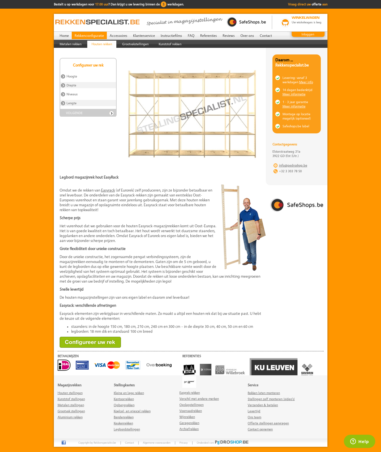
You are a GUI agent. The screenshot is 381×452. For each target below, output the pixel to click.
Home (64, 35)
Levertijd (254, 411)
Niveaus (72, 94)
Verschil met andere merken (199, 398)
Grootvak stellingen (71, 411)
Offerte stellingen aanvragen (268, 423)
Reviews (229, 35)
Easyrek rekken (189, 392)
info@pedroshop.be (293, 165)
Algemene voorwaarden (156, 442)
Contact (266, 35)
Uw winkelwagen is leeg (306, 22)
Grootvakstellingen (135, 44)
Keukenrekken (123, 423)
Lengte (72, 103)
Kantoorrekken (124, 399)
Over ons (247, 35)
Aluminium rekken (70, 417)
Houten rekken (102, 44)
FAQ (191, 35)
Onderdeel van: (223, 442)
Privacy (183, 442)
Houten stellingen (70, 393)
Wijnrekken (187, 417)
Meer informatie (294, 94)
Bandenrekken (124, 417)
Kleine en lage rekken (129, 393)
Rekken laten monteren (264, 393)
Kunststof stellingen (71, 399)
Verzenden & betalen (263, 405)
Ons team (254, 417)
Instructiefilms (171, 35)
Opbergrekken (124, 405)
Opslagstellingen (191, 404)
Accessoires (118, 35)
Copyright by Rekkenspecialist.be (97, 442)
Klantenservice (144, 35)
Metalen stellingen (71, 405)
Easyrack (108, 190)
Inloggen (308, 34)
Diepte (72, 85)
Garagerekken (189, 423)
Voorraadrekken (190, 410)
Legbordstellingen (127, 429)
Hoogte (72, 76)
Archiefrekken (189, 429)
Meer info (306, 82)
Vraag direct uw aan (307, 4)
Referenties (208, 35)
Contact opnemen (260, 429)
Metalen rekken (70, 44)
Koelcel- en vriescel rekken (132, 411)
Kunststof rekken (170, 44)
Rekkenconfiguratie (89, 35)
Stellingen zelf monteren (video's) (271, 399)
